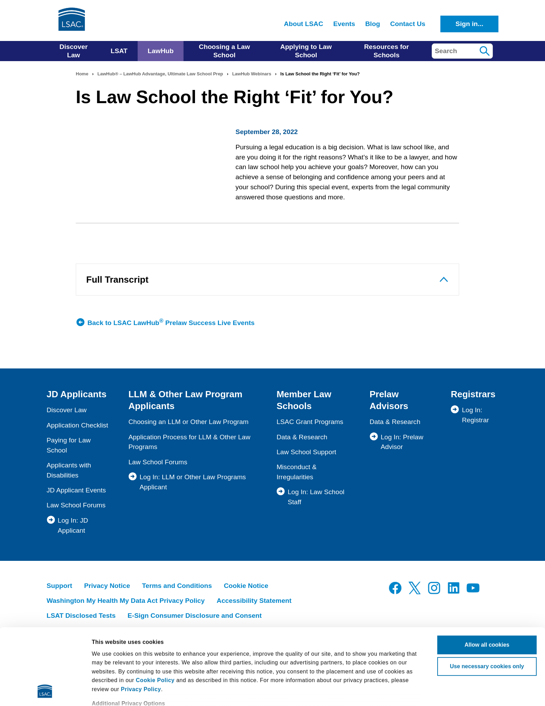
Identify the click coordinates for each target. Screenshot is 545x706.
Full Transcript (117, 279)
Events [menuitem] (344, 23)
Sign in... (469, 23)
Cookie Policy (155, 609)
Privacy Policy (141, 618)
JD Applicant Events (76, 490)
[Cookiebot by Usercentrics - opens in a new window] (45, 692)
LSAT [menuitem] (119, 51)
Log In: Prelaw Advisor (402, 442)
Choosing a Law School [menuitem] (224, 51)
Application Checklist (77, 425)
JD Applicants (76, 394)
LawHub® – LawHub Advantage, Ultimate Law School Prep (160, 73)
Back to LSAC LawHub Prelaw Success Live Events (171, 322)
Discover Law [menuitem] (73, 51)
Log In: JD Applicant (73, 525)
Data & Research (302, 437)
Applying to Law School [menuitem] (306, 51)
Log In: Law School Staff (316, 497)
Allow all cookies (487, 573)
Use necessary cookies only (487, 595)
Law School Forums (76, 505)
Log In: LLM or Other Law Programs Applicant (192, 482)
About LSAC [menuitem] (303, 23)
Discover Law (67, 410)
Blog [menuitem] (372, 23)
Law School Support (306, 452)
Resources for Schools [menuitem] (386, 51)
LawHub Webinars (251, 73)
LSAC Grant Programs (310, 421)
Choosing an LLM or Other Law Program (188, 421)
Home (82, 73)
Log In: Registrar (475, 415)
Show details (109, 692)
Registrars (473, 394)
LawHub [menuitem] (161, 51)
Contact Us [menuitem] (407, 23)
